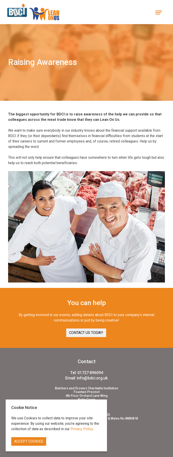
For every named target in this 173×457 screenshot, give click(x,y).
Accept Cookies (28, 441)
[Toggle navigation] (159, 12)
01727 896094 (90, 372)
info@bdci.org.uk (92, 378)
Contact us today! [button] (86, 333)
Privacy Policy (82, 429)
